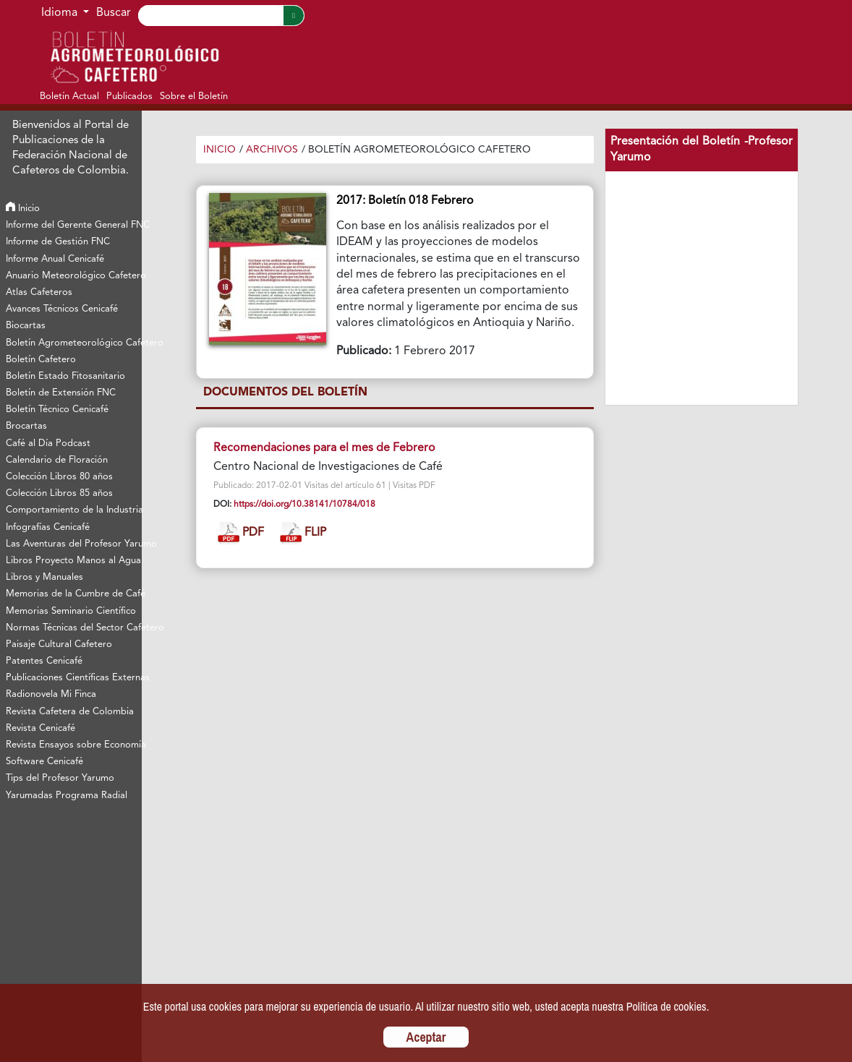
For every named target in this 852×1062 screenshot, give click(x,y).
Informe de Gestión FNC (58, 242)
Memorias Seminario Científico (71, 611)
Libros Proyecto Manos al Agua (73, 560)
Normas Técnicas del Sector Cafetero (73, 628)
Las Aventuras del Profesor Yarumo (73, 544)
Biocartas (26, 325)
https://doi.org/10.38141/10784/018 (304, 504)
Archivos (272, 150)
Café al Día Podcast (48, 443)
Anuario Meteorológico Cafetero (73, 276)
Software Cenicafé (44, 761)
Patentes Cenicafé (44, 661)
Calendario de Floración (57, 460)
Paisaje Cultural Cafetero (59, 644)
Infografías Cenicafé (48, 527)
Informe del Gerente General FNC (73, 225)
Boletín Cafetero (41, 359)
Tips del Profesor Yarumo (60, 778)
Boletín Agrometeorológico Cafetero (73, 343)
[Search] (210, 15)
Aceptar (426, 1037)
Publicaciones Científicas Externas (73, 677)
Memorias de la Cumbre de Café (73, 594)
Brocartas (26, 426)
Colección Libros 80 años (59, 476)
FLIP (303, 533)
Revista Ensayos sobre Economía (73, 745)
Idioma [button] (60, 13)
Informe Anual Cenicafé (55, 259)
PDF (241, 533)
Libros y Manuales (44, 577)
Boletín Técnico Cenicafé (57, 409)
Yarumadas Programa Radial (66, 795)
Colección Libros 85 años (59, 493)
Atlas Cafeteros (39, 292)
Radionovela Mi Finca (51, 694)
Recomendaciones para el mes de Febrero (324, 448)
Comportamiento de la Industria (73, 510)
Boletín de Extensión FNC (61, 393)
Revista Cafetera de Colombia (70, 711)
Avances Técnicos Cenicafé (62, 309)
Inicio (23, 208)
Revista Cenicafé (40, 728)
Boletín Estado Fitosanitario (65, 376)
